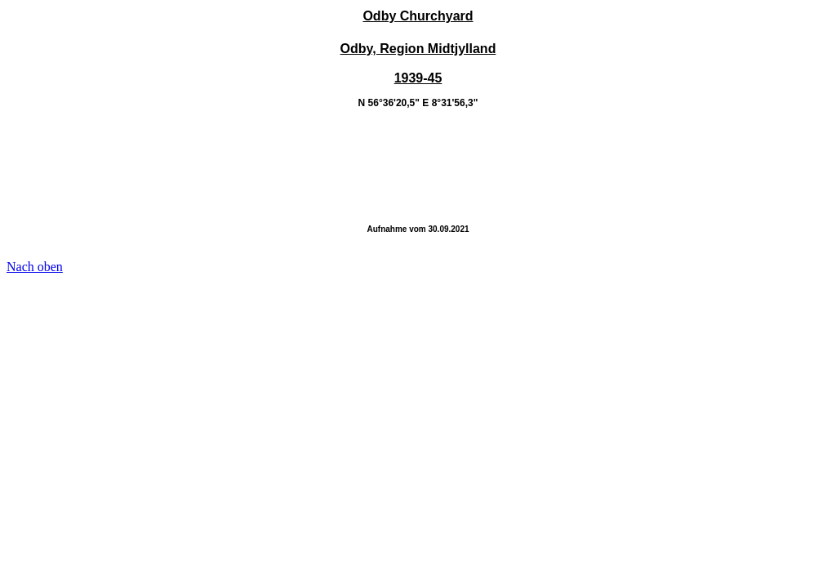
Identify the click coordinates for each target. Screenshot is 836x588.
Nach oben (35, 267)
